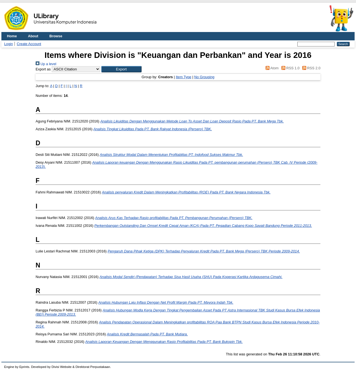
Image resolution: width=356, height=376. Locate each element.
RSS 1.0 (290, 68)
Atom (271, 68)
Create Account (29, 44)
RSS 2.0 (310, 68)
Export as (43, 69)
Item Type (183, 77)
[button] (121, 69)
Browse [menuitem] (56, 36)
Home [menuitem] (12, 36)
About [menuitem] (33, 36)
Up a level (46, 64)
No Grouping (204, 77)
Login (8, 44)
